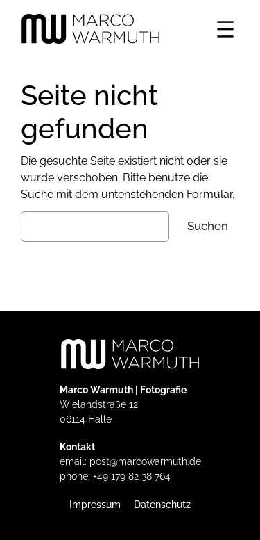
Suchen (207, 226)
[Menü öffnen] (225, 29)
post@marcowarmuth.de (145, 461)
